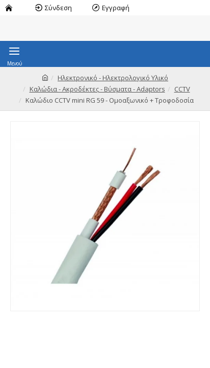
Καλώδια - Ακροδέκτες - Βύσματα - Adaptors (97, 89)
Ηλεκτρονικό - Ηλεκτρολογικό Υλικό (113, 77)
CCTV (182, 89)
